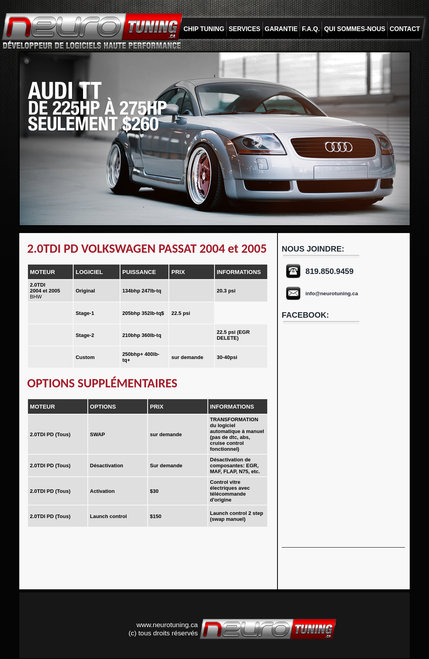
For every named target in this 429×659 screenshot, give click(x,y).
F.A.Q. (311, 29)
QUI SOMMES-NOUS (354, 29)
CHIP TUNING (203, 29)
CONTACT (405, 29)
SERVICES (245, 29)
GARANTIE (281, 29)
